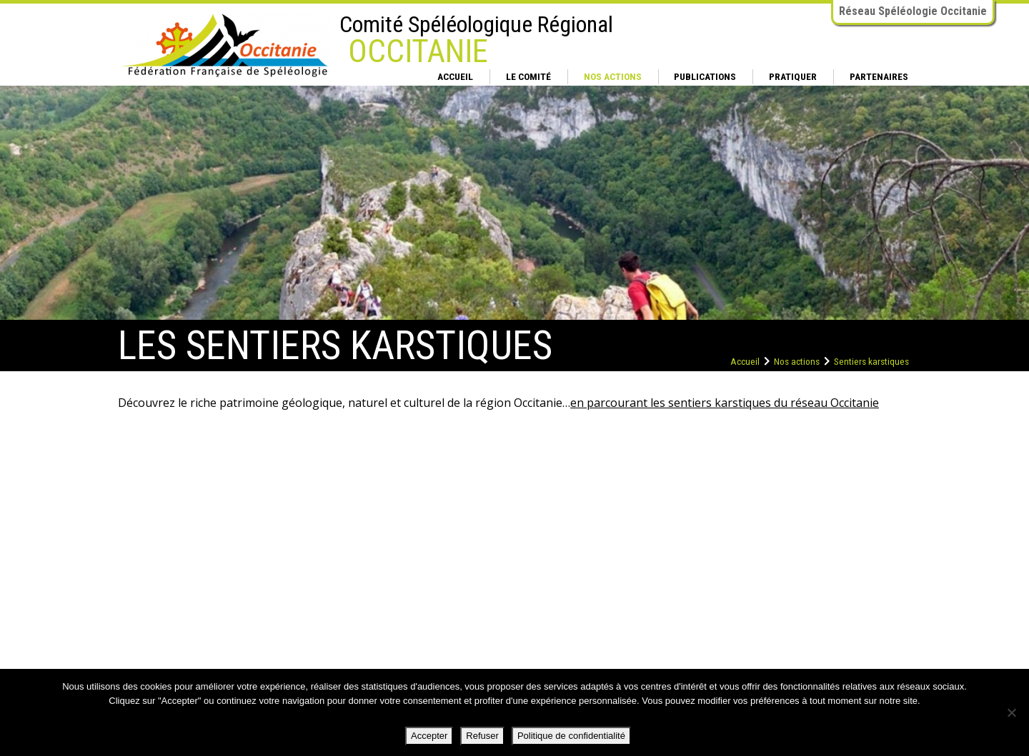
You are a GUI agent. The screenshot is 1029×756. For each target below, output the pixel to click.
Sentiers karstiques (871, 361)
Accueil (455, 76)
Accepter (429, 735)
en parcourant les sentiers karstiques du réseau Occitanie (724, 402)
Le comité (528, 76)
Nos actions (613, 76)
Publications (705, 76)
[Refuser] (1011, 712)
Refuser (482, 735)
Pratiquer (793, 76)
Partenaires (879, 76)
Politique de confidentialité (571, 735)
